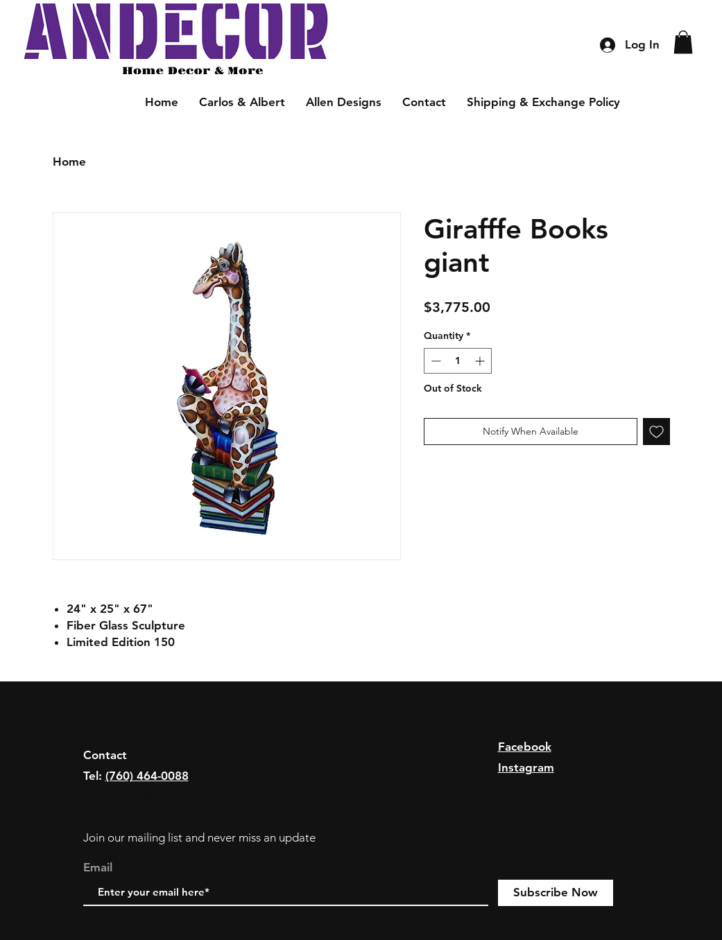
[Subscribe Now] (555, 893)
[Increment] (481, 361)
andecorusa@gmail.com (148, 797)
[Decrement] (434, 361)
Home (69, 161)
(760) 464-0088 (147, 776)
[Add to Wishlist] (656, 431)
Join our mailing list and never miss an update (199, 837)
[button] (683, 42)
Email (97, 867)
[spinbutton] (457, 361)
